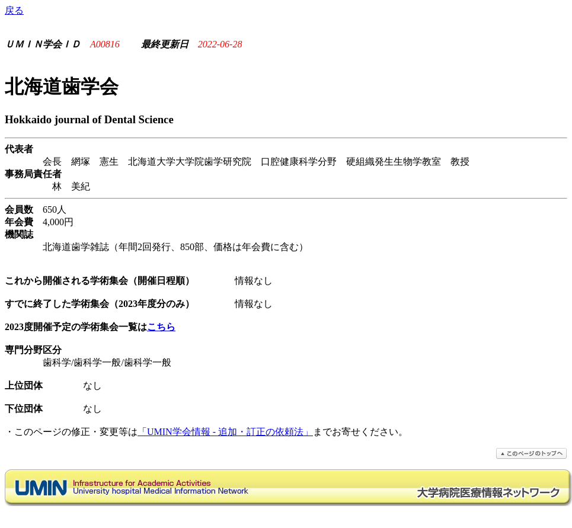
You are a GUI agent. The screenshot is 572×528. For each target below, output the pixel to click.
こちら (161, 327)
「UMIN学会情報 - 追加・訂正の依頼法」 (225, 432)
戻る (14, 10)
